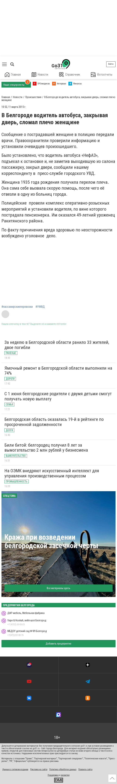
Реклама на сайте (38, 769)
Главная (13, 74)
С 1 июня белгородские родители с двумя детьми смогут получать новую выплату (58, 396)
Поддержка (53, 775)
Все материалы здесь (58, 588)
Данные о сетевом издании (15, 769)
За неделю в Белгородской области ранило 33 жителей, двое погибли (56, 345)
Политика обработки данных (62, 769)
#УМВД (40, 306)
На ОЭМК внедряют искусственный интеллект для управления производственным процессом (51, 473)
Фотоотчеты (101, 74)
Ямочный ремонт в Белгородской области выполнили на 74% (58, 371)
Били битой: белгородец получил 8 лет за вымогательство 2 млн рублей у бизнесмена (46, 448)
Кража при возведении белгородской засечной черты (51, 541)
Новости (40, 74)
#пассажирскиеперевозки (17, 306)
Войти (110, 64)
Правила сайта (85, 769)
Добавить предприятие (58, 643)
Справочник (69, 74)
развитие (65, 775)
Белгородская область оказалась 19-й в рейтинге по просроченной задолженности (54, 422)
